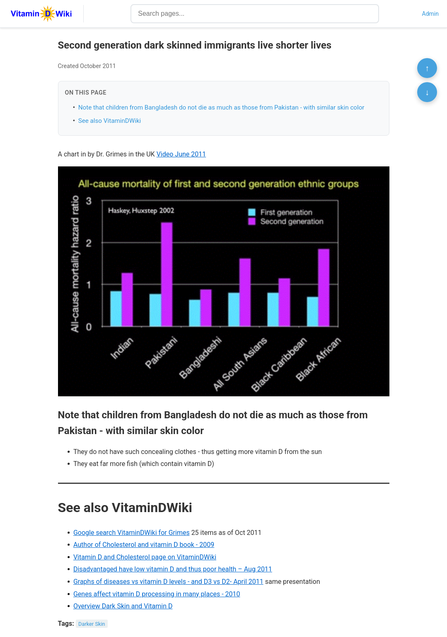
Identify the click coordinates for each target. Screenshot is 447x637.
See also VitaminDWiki (109, 120)
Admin (430, 13)
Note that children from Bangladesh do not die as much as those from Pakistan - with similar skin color (221, 107)
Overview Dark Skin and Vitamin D (123, 606)
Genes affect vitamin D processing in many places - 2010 (156, 594)
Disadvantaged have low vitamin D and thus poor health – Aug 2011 (172, 569)
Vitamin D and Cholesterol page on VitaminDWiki (144, 557)
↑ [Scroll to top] (427, 68)
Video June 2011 (181, 154)
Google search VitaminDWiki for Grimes (131, 533)
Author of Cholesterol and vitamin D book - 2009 (143, 545)
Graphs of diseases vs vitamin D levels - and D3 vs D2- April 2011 (168, 582)
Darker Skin (91, 624)
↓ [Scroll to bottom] (427, 92)
